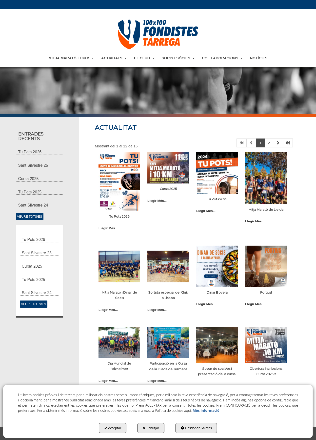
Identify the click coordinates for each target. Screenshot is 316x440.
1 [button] (260, 143)
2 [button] (269, 143)
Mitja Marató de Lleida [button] (266, 209)
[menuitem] (71, 58)
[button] (158, 34)
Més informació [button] (206, 410)
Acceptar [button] (112, 428)
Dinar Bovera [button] (217, 292)
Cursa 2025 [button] (168, 189)
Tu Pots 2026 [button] (119, 216)
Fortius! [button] (266, 292)
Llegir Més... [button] (108, 228)
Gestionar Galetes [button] (196, 428)
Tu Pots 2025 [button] (217, 199)
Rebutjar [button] (151, 428)
